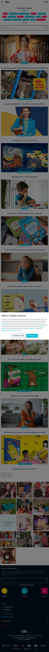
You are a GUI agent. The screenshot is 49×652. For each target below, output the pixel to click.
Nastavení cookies (18, 335)
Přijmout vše (5, 325)
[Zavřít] (47, 313)
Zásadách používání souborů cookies (11, 330)
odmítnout (32, 328)
